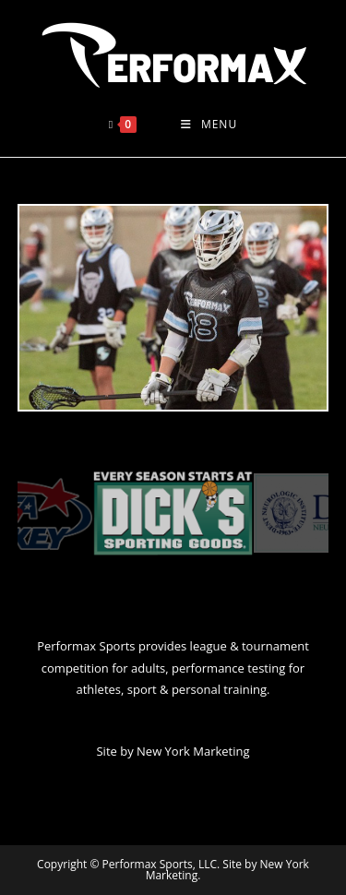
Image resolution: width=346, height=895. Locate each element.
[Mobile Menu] (209, 124)
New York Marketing (193, 751)
